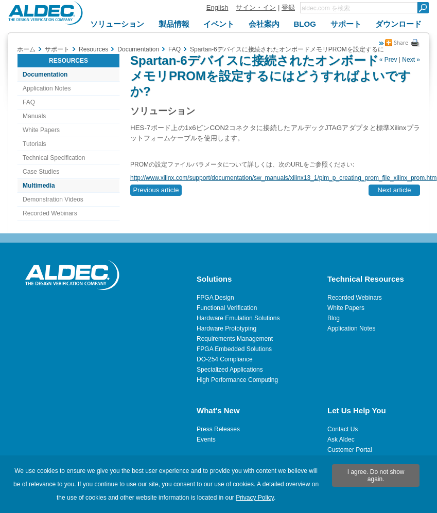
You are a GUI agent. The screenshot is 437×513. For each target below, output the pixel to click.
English (217, 7)
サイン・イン (256, 7)
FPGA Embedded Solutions (234, 349)
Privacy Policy (255, 497)
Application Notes (47, 88)
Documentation (45, 74)
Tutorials (34, 144)
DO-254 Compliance (225, 359)
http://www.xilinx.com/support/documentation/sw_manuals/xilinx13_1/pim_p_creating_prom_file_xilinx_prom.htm (283, 177)
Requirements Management (235, 338)
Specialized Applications (230, 369)
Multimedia (39, 185)
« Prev (388, 59)
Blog (333, 318)
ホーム (26, 49)
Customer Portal (349, 449)
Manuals (34, 116)
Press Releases (218, 429)
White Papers (41, 130)
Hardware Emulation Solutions (238, 318)
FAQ (29, 102)
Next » (411, 59)
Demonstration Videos (53, 199)
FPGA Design (215, 297)
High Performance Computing (237, 379)
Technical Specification (54, 157)
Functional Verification (227, 308)
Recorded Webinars (50, 213)
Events (206, 439)
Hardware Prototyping (226, 328)
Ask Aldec (341, 439)
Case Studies (41, 171)
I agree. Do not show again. (376, 475)
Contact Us (342, 429)
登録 (288, 7)
